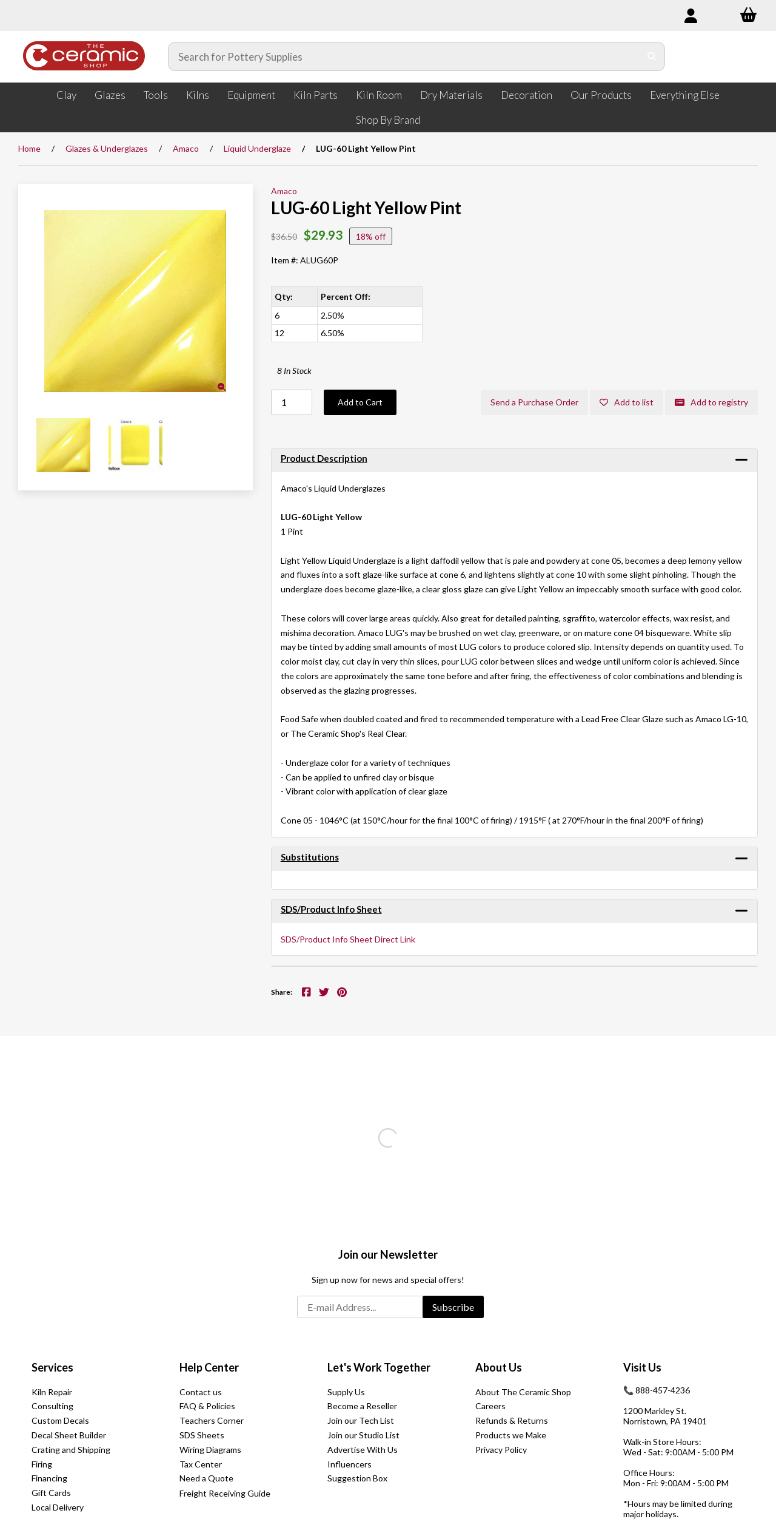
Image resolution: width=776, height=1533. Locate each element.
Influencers (349, 1464)
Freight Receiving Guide (224, 1493)
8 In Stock (294, 370)
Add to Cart (360, 402)
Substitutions (310, 856)
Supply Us (346, 1392)
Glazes (110, 95)
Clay (66, 95)
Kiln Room (379, 95)
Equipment (251, 95)
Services (52, 1367)
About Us (498, 1367)
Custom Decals (60, 1420)
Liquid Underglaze (257, 148)
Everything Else (685, 95)
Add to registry (711, 402)
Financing (49, 1478)
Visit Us (642, 1367)
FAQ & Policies (207, 1406)
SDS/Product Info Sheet (331, 909)
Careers (490, 1406)
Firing (42, 1464)
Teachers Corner (211, 1420)
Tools (156, 95)
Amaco (186, 148)
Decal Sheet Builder (69, 1435)
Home (29, 148)
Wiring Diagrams (210, 1449)
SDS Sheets (201, 1435)
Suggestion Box (357, 1478)
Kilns (197, 95)
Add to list (627, 402)
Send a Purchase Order (534, 402)
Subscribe (453, 1307)
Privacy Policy (501, 1449)
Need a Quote (206, 1478)
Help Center (209, 1367)
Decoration (526, 95)
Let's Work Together (378, 1367)
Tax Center (200, 1464)
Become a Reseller (362, 1406)
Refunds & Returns (511, 1420)
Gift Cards (51, 1492)
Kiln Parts (315, 95)
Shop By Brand (388, 119)
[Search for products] (404, 56)
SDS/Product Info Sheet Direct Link (348, 939)
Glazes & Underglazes (106, 148)
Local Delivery (58, 1507)
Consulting (52, 1406)
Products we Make (510, 1435)
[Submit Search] (652, 56)
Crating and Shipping (71, 1449)
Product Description (324, 458)
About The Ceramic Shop (523, 1392)
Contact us (200, 1392)
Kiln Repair (52, 1392)
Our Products (601, 95)
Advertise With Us (362, 1449)
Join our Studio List (363, 1435)
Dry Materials (451, 95)
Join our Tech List (360, 1420)
